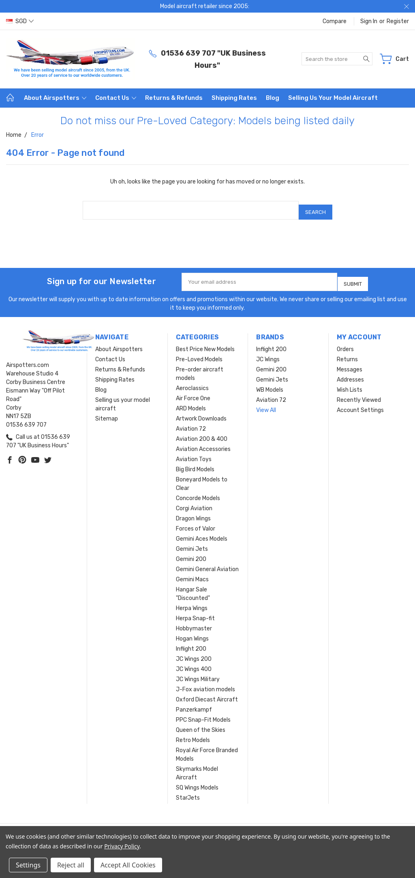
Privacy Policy (121, 846)
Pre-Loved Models (199, 352)
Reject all (70, 865)
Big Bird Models (195, 462)
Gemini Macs (192, 572)
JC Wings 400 (194, 662)
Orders (345, 342)
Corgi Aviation (194, 501)
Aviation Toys (194, 452)
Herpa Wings (192, 601)
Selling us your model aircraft (333, 97)
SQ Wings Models (197, 780)
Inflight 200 (191, 642)
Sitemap (106, 411)
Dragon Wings (193, 511)
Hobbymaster (194, 621)
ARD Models (191, 401)
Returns (347, 352)
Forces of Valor (195, 521)
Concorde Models (198, 491)
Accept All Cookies (128, 865)
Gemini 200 (191, 552)
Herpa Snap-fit (195, 611)
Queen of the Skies (200, 723)
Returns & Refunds (174, 97)
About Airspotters (55, 97)
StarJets (188, 790)
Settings (28, 865)
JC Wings (268, 352)
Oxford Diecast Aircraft (207, 692)
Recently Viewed (359, 393)
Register (398, 21)
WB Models (269, 383)
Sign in (368, 21)
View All (266, 403)
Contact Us (115, 97)
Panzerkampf (194, 702)
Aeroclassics (192, 381)
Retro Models (193, 733)
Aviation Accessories (203, 442)
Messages (349, 362)
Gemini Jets (192, 542)
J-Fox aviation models (205, 682)
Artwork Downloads (201, 411)
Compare (335, 21)
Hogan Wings (192, 631)
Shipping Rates (234, 97)
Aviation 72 (191, 422)
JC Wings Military (198, 672)
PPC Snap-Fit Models (203, 713)
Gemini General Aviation (207, 562)
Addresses (350, 372)
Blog (272, 97)
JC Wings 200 (194, 652)
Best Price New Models (205, 342)
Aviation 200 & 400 (201, 432)
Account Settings (360, 403)
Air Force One (193, 391)
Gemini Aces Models (201, 532)
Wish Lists (349, 383)
